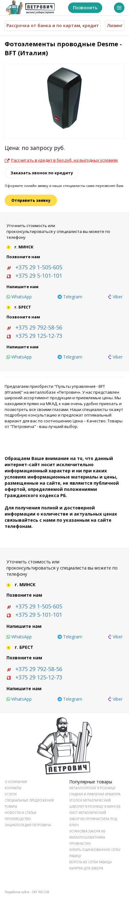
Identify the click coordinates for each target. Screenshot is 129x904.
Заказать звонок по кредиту (41, 173)
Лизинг (115, 25)
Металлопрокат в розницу (92, 788)
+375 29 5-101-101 (38, 275)
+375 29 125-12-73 (38, 335)
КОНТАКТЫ (13, 788)
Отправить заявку (30, 200)
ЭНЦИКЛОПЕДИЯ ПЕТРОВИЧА (28, 825)
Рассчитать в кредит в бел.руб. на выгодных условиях (61, 160)
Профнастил (80, 843)
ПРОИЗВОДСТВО (18, 819)
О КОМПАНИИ (16, 782)
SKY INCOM (40, 892)
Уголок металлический (90, 800)
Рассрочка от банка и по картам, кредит (52, 25)
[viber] (115, 297)
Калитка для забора (86, 868)
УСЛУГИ (11, 794)
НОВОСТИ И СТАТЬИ (20, 813)
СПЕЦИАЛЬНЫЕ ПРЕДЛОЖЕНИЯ (29, 800)
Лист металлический (87, 813)
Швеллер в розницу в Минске (95, 806)
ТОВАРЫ (11, 806)
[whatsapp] (19, 297)
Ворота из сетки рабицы (90, 862)
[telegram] (70, 297)
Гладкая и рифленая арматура (94, 794)
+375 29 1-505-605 (38, 267)
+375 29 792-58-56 (38, 327)
